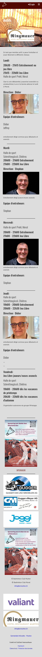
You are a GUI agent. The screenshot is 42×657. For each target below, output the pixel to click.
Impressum (21, 646)
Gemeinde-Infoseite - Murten (21, 635)
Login (31, 4)
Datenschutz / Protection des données (21, 648)
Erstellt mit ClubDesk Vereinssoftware (21, 642)
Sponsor (20, 470)
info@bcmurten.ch (21, 586)
